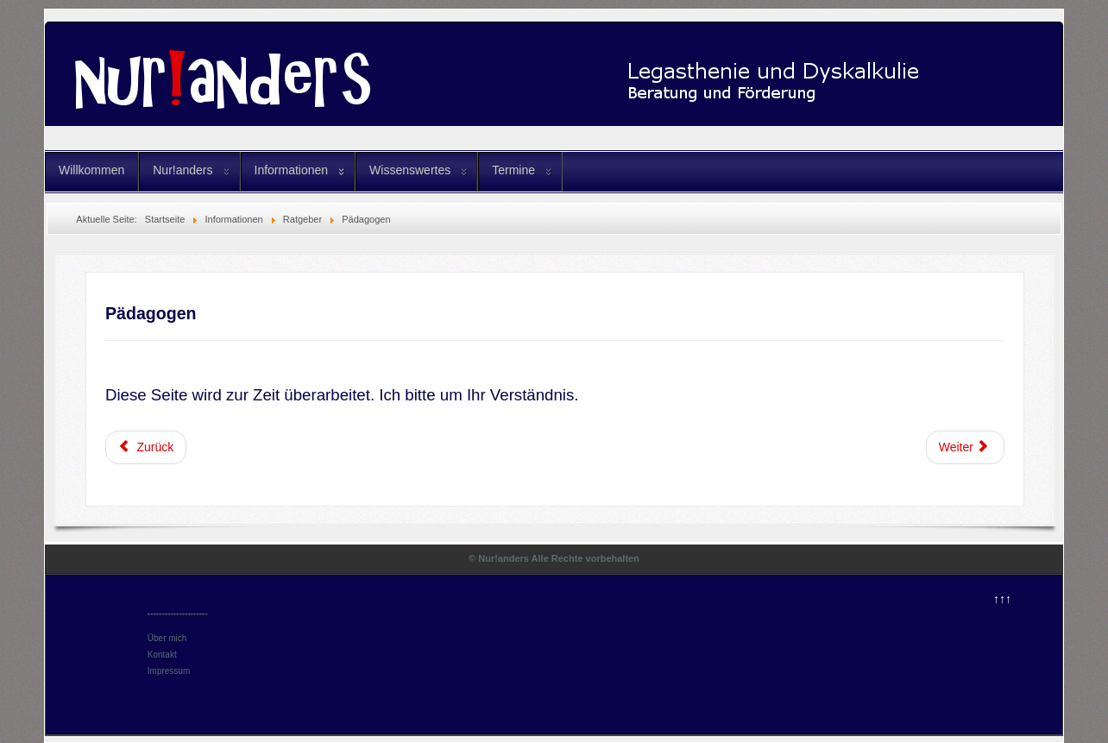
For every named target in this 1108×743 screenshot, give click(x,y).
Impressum (169, 671)
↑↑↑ (1002, 599)
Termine (513, 170)
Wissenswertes (409, 170)
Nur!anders (182, 170)
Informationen (292, 170)
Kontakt (162, 654)
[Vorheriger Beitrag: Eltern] (145, 447)
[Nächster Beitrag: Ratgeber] (965, 447)
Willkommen (91, 170)
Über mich (167, 638)
